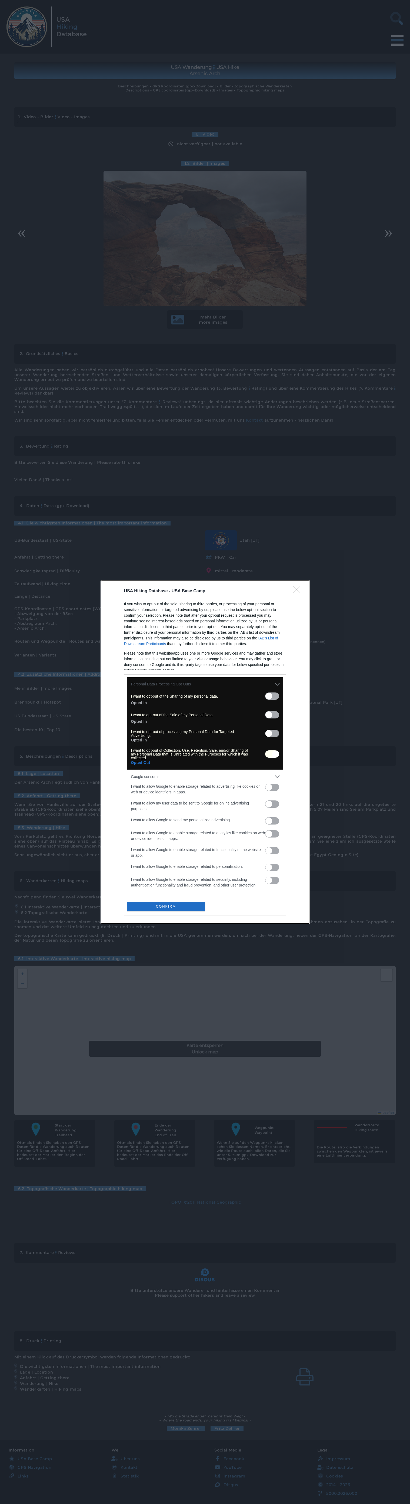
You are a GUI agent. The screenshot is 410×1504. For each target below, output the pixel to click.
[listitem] (205, 684)
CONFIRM (166, 906)
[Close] (299, 591)
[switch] (272, 696)
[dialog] (205, 752)
